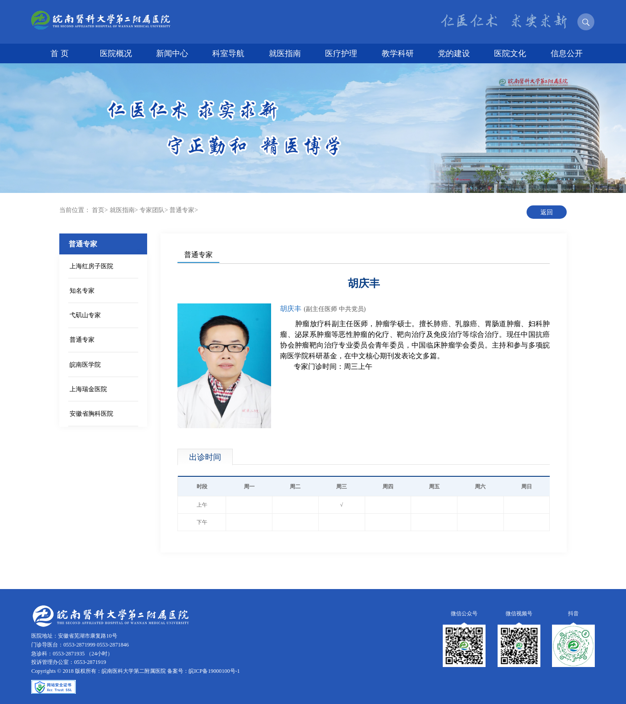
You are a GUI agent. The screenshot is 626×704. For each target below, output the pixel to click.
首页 (98, 210)
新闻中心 (172, 53)
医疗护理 (341, 53)
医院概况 (116, 53)
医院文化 (510, 53)
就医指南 (285, 53)
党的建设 (454, 53)
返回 (546, 212)
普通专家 (181, 210)
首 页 (59, 53)
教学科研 (398, 53)
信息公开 (567, 53)
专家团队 (152, 210)
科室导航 (228, 53)
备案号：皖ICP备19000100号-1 (203, 671)
